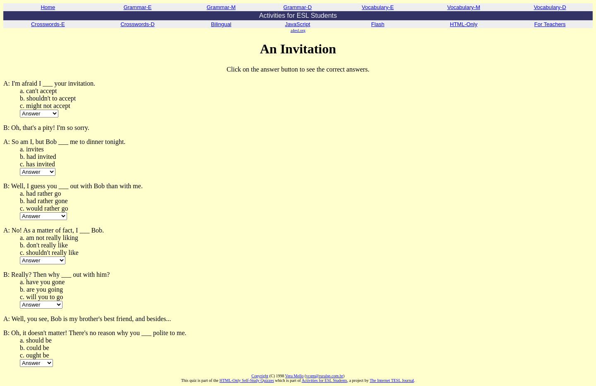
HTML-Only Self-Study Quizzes (246, 380)
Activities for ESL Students (324, 380)
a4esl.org (298, 30)
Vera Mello (294, 376)
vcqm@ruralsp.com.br (324, 376)
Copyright (260, 376)
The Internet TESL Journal (392, 380)
